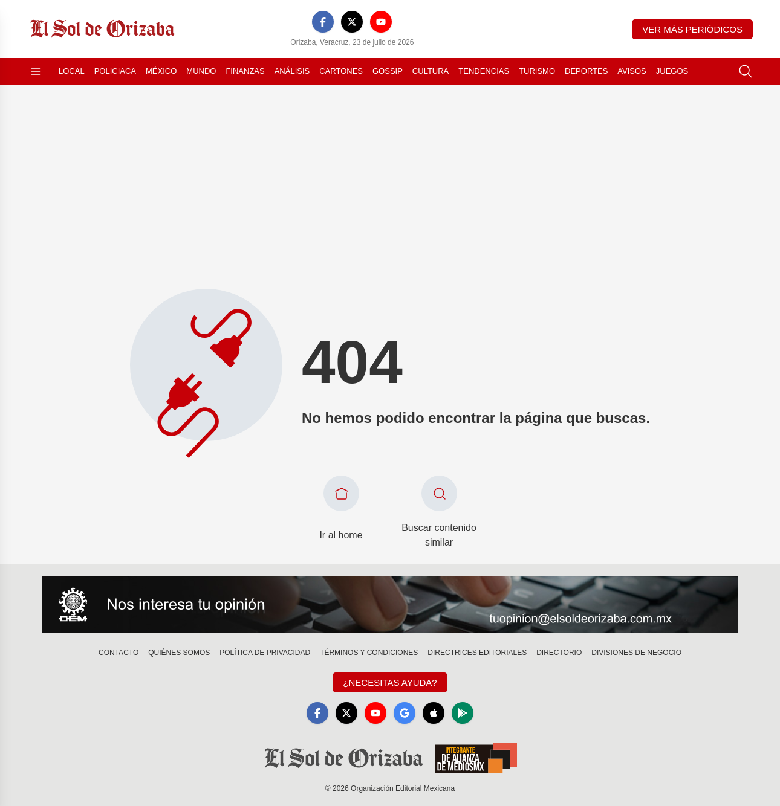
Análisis (292, 71)
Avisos (631, 71)
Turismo (537, 71)
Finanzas (245, 71)
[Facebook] (323, 22)
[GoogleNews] (404, 713)
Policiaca (115, 71)
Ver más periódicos (692, 29)
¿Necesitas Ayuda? (390, 682)
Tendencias (483, 71)
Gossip (387, 71)
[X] (352, 22)
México (161, 71)
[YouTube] (381, 22)
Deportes (586, 71)
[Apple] (433, 713)
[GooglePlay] (462, 713)
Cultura (430, 71)
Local (72, 71)
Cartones (341, 71)
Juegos (672, 71)
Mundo (201, 71)
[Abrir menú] (35, 71)
